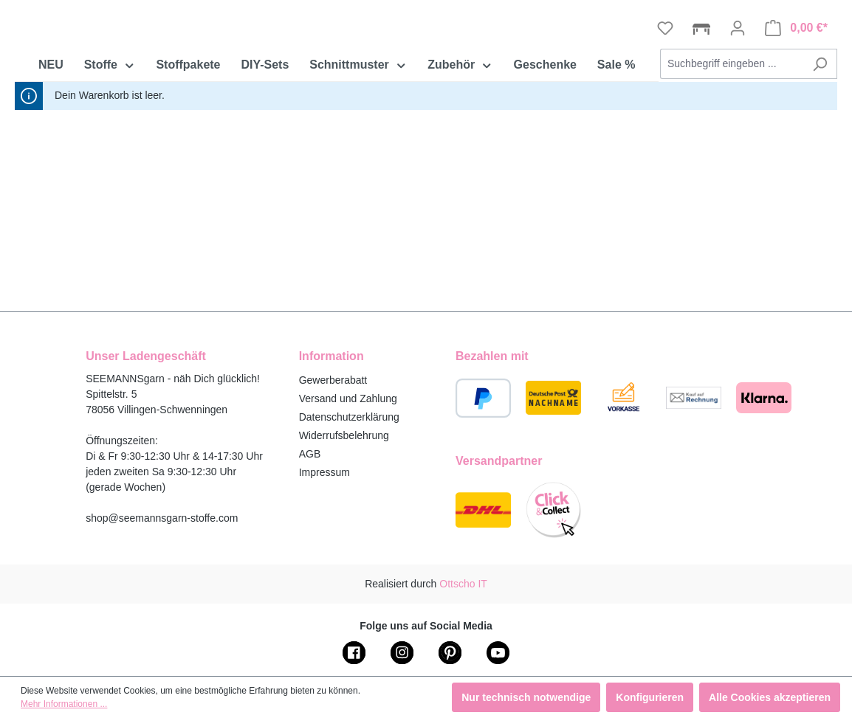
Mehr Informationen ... (64, 704)
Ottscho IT (463, 584)
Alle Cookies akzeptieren (770, 697)
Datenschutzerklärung (349, 417)
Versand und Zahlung (348, 398)
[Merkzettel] (665, 110)
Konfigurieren (650, 697)
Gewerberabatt (333, 380)
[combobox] (731, 146)
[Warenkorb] (796, 110)
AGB (310, 454)
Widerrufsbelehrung (344, 435)
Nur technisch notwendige (526, 697)
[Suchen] (820, 146)
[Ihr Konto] (737, 110)
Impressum (324, 472)
